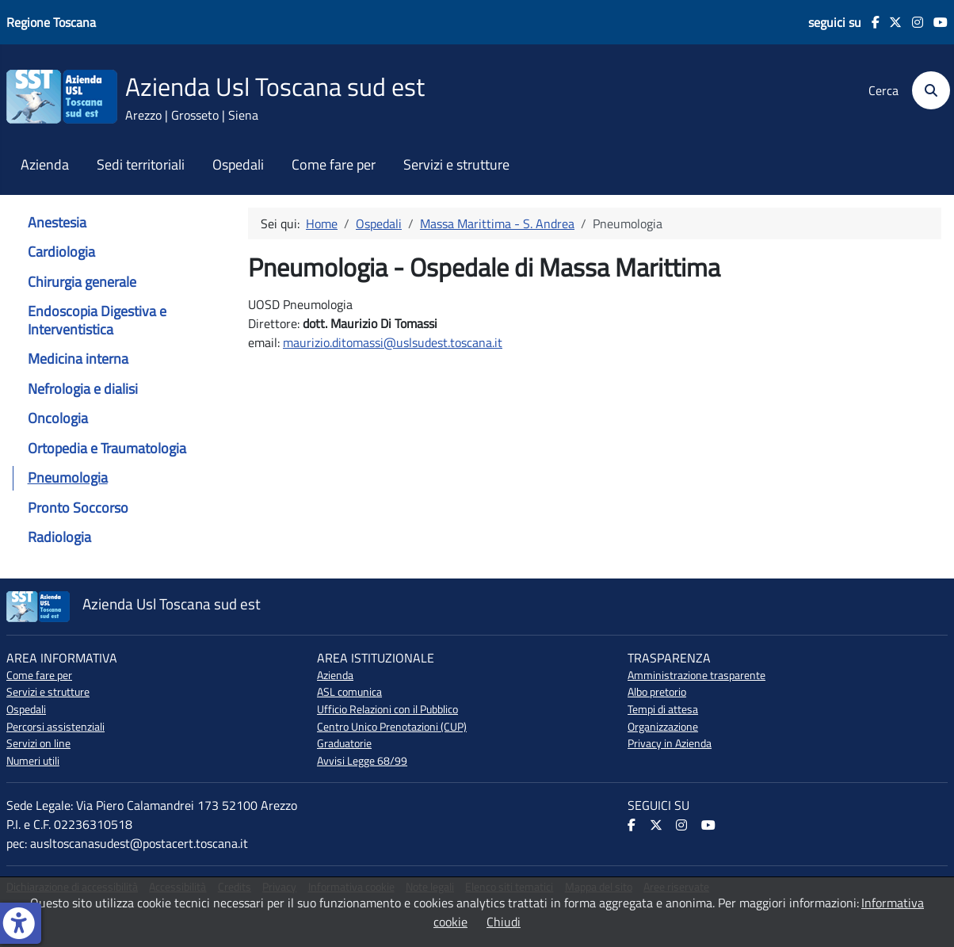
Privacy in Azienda (670, 743)
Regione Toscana (51, 22)
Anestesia (57, 222)
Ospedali (238, 165)
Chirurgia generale (82, 281)
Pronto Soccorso (78, 507)
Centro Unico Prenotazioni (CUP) (392, 726)
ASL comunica (349, 692)
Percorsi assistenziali (55, 726)
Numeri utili (32, 760)
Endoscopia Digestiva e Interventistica (97, 319)
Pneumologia (68, 477)
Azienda (45, 165)
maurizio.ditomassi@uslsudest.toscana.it (392, 342)
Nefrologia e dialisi (83, 388)
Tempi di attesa (663, 709)
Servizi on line (38, 743)
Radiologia (59, 537)
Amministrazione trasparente (696, 675)
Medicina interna (78, 358)
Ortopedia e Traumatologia (107, 448)
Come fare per (334, 165)
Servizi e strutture (456, 165)
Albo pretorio (657, 692)
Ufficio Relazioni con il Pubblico (387, 709)
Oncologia (58, 418)
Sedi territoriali (141, 165)
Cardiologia (61, 251)
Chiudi (504, 921)
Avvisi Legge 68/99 (362, 760)
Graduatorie (344, 743)
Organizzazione (663, 726)
